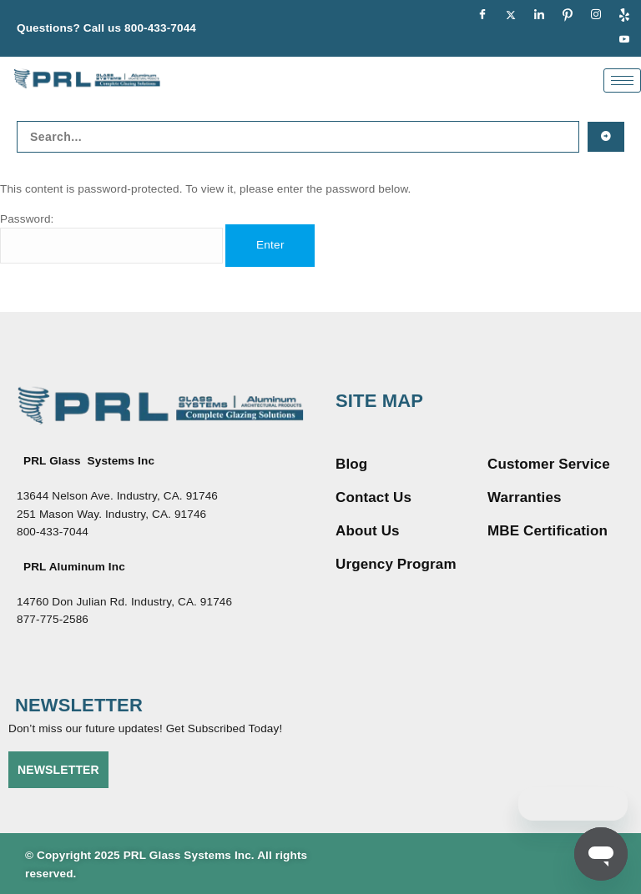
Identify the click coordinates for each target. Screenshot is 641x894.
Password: (111, 238)
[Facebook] (482, 15)
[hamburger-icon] (622, 80)
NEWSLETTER (58, 769)
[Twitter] (510, 15)
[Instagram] (595, 15)
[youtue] (624, 40)
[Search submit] (606, 137)
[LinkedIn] (539, 15)
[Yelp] (624, 15)
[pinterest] (567, 15)
